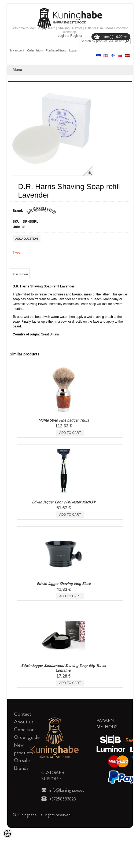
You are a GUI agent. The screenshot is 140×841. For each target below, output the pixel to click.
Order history (35, 50)
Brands (21, 768)
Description (20, 274)
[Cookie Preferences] (7, 833)
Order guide (27, 737)
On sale (22, 760)
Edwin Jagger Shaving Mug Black (64, 583)
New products (23, 748)
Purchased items (56, 50)
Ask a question (26, 238)
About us (24, 722)
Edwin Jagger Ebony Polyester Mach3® (63, 502)
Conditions (25, 729)
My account (17, 50)
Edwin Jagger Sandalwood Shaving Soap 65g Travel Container (63, 668)
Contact (22, 714)
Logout (73, 50)
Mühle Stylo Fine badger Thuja (63, 420)
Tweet (17, 252)
